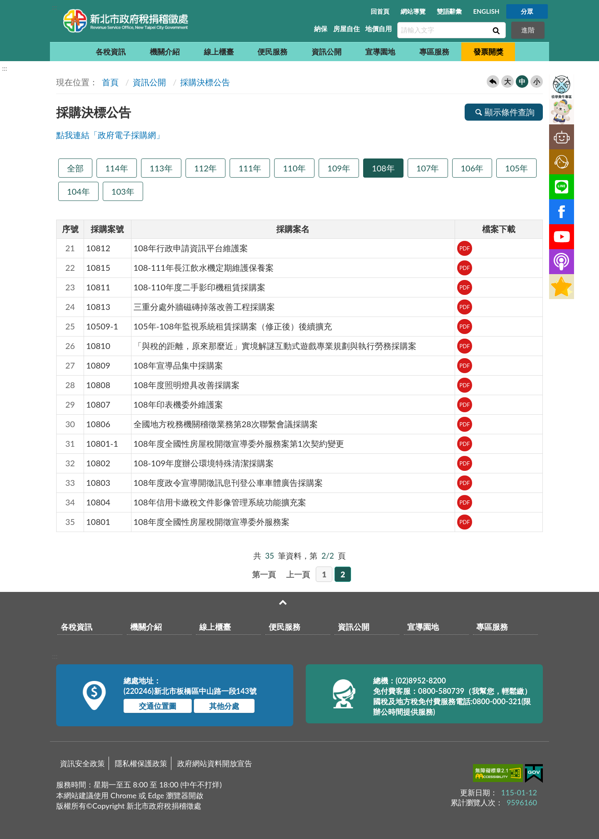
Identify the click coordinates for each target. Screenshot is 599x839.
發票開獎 (488, 51)
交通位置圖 (157, 705)
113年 (161, 168)
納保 (320, 28)
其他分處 (224, 705)
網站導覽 (413, 11)
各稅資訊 (111, 51)
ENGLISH (486, 11)
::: (54, 7)
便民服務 (272, 51)
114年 (116, 168)
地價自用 (378, 28)
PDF (464, 248)
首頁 (109, 82)
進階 (528, 30)
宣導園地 (380, 51)
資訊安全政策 (82, 763)
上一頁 (298, 574)
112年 (205, 168)
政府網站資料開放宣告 (214, 763)
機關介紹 (165, 51)
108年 (383, 168)
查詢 (495, 30)
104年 (78, 191)
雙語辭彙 (449, 11)
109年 (338, 168)
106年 (472, 168)
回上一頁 (493, 81)
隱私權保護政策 (141, 763)
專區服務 (434, 51)
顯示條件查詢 (504, 112)
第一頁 (264, 574)
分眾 (527, 11)
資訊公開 (327, 51)
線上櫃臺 (219, 51)
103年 (122, 191)
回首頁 (380, 11)
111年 (249, 168)
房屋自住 (346, 28)
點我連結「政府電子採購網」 (110, 135)
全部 (75, 168)
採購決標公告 (205, 82)
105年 (516, 168)
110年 (294, 168)
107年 (427, 168)
